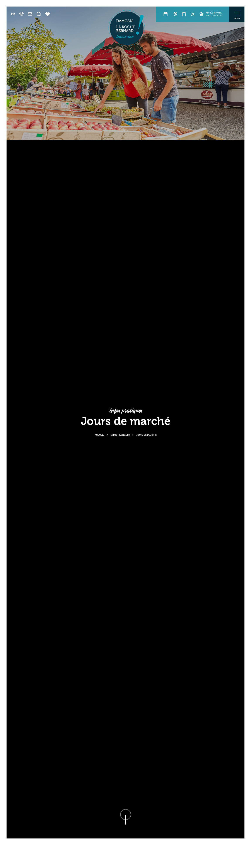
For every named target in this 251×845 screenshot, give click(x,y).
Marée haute (214, 12)
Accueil (99, 434)
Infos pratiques (120, 434)
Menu (237, 18)
